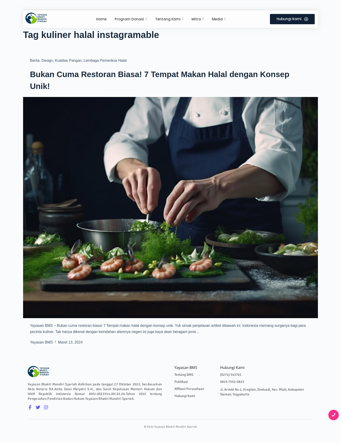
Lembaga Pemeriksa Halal (105, 60)
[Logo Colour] (36, 18)
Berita (35, 60)
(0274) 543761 (230, 375)
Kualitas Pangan (68, 60)
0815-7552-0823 (232, 382)
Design (47, 60)
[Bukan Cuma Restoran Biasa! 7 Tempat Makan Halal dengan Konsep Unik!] (170, 207)
